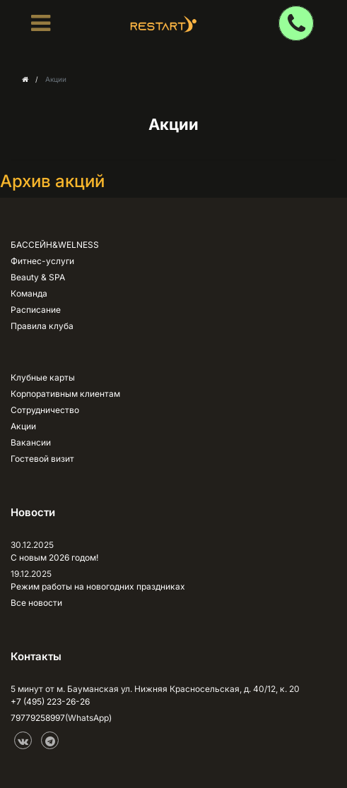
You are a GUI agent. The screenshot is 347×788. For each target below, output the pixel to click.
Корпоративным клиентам (65, 393)
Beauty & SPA (38, 277)
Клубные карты (43, 377)
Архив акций (52, 181)
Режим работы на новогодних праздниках (98, 586)
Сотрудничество (45, 410)
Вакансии (31, 442)
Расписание (36, 309)
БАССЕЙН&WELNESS (55, 244)
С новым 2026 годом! (54, 557)
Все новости (36, 602)
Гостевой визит (42, 458)
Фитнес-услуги (42, 261)
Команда (29, 293)
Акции (23, 426)
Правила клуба (42, 326)
